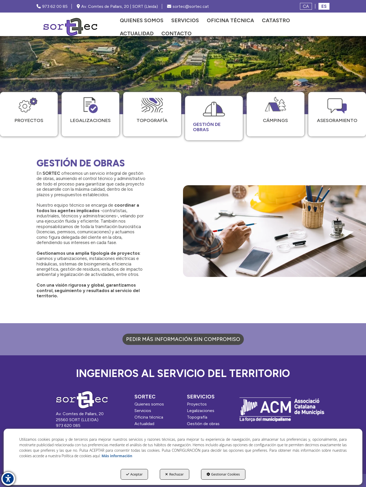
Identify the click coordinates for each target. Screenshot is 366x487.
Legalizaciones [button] (200, 410)
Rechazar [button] (174, 474)
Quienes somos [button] (149, 404)
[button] (70, 27)
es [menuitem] (324, 6)
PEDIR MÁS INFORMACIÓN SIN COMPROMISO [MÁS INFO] (183, 339)
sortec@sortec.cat (188, 6)
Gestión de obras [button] (203, 423)
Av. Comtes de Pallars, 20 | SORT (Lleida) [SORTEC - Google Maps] (117, 6)
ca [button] (306, 6)
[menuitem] (141, 20)
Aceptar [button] (134, 474)
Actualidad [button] (144, 423)
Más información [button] (117, 455)
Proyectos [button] (197, 404)
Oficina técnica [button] (148, 417)
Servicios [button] (142, 410)
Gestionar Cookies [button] (223, 474)
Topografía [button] (197, 417)
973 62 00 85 (52, 6)
